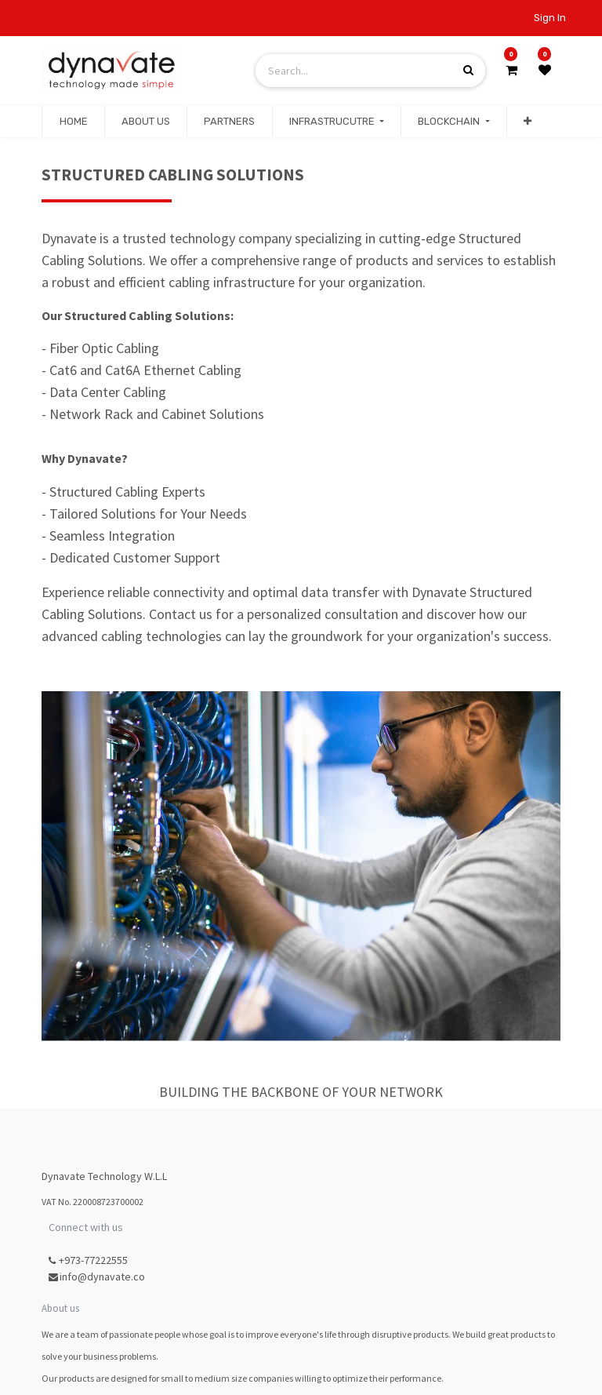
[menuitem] (73, 121)
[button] (527, 121)
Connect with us (86, 1227)
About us (60, 1308)
